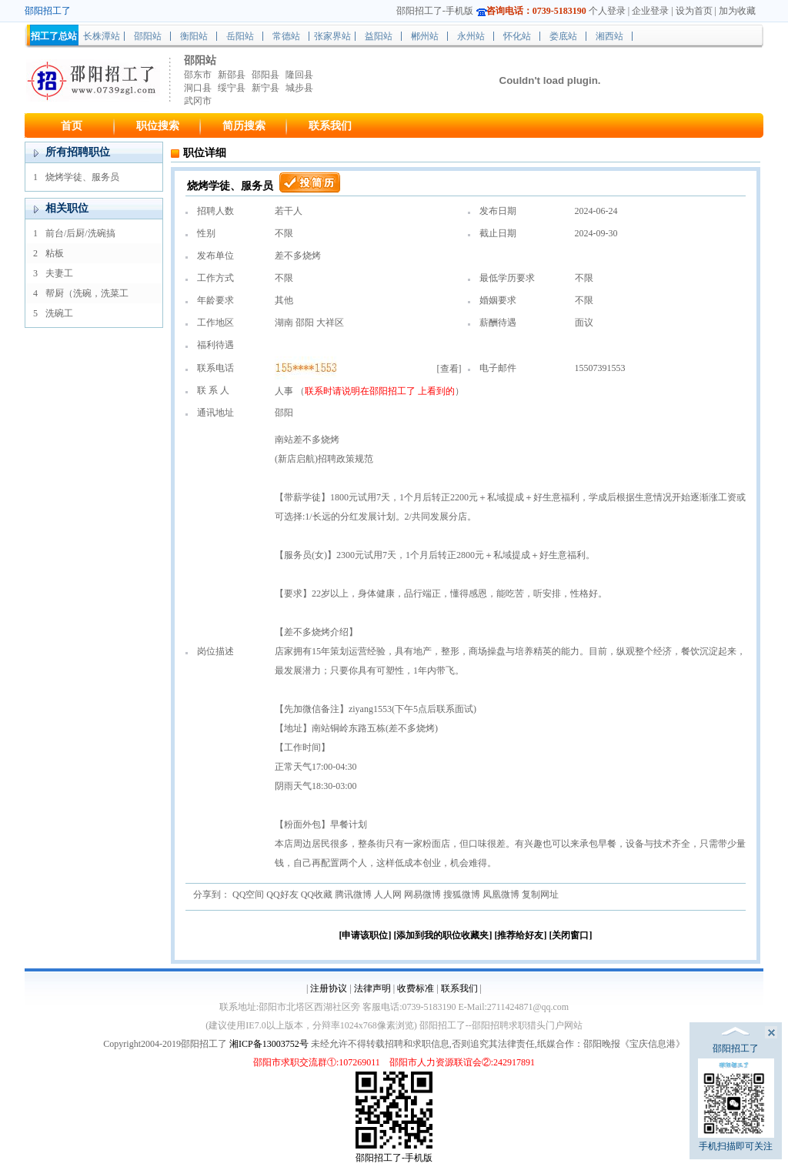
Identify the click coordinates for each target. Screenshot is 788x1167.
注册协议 (328, 988)
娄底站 (563, 36)
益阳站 (378, 36)
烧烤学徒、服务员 (82, 177)
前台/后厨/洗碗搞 (80, 233)
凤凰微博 (500, 894)
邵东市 (198, 74)
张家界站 (332, 36)
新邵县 (231, 74)
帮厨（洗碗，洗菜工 (87, 293)
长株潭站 (101, 36)
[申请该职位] (365, 935)
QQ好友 (282, 894)
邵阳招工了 (393, 391)
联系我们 (330, 126)
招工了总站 (54, 36)
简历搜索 (243, 126)
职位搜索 (157, 126)
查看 (449, 368)
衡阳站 (194, 36)
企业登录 (650, 10)
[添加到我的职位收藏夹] (443, 935)
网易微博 (422, 894)
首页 (71, 126)
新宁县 (265, 87)
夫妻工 (59, 273)
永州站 (471, 36)
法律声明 (372, 988)
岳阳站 (240, 36)
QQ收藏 (316, 894)
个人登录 (607, 10)
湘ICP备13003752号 (269, 1043)
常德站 (286, 36)
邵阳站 (148, 36)
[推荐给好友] (521, 935)
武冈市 (198, 100)
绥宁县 (231, 87)
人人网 (388, 894)
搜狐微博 (461, 894)
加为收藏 (737, 10)
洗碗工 (59, 313)
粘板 (54, 253)
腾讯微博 (353, 894)
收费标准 (415, 988)
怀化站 (517, 36)
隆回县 (299, 74)
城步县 (299, 87)
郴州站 (425, 36)
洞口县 (198, 87)
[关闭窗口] (571, 935)
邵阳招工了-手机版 (434, 10)
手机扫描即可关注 (736, 1105)
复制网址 (540, 894)
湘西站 (609, 36)
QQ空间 (248, 894)
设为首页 (694, 10)
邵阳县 (265, 74)
